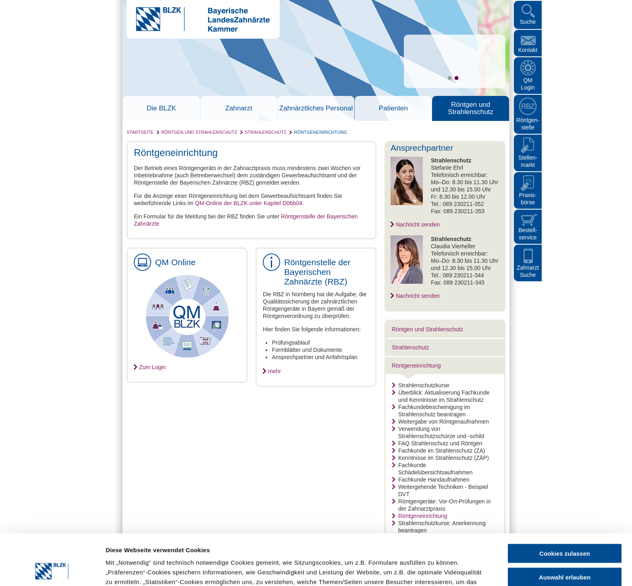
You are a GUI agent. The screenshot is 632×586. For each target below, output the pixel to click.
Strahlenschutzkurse (420, 385)
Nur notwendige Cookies (564, 552)
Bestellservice (527, 234)
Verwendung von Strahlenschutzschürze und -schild (438, 432)
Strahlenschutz (265, 132)
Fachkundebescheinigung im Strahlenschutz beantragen (431, 411)
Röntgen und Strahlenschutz (470, 108)
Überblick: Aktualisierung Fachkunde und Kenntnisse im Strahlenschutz (440, 396)
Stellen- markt (527, 161)
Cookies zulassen (564, 505)
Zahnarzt (238, 108)
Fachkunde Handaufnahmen (431, 479)
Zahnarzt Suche (528, 271)
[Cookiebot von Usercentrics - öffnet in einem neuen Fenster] (52, 570)
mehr (274, 371)
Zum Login (152, 367)
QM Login (527, 84)
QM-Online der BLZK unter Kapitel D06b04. (249, 203)
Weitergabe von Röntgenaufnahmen (440, 421)
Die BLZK (161, 108)
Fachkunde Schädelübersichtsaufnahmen (432, 469)
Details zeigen (428, 570)
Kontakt (527, 50)
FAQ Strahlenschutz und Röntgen (437, 443)
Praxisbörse (528, 199)
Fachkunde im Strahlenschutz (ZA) (438, 450)
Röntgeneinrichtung (320, 132)
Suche (528, 22)
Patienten (393, 108)
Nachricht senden (418, 224)
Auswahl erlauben (564, 529)
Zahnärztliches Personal (316, 108)
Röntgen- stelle (528, 124)
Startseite (140, 132)
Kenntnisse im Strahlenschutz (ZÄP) (440, 458)
